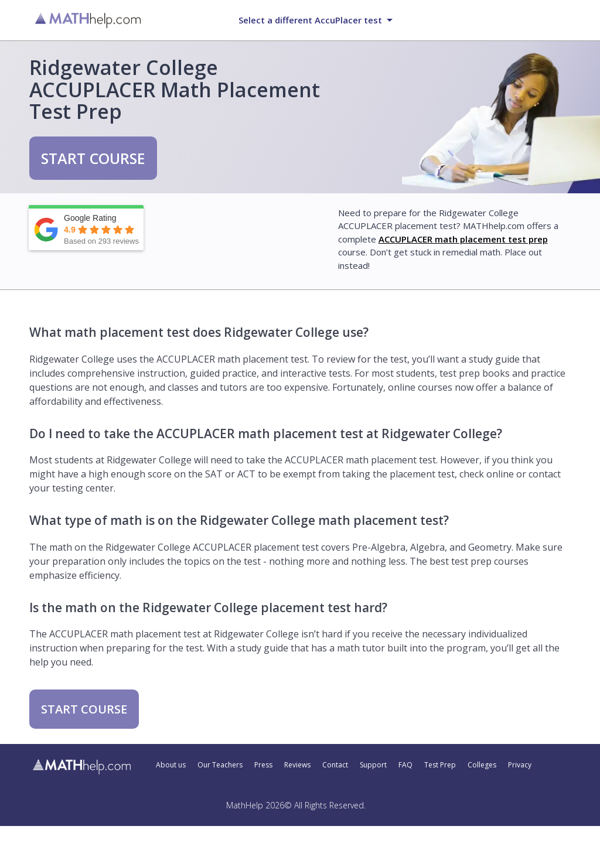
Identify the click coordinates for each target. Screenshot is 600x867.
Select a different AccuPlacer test (310, 20)
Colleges (482, 765)
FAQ (405, 765)
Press (263, 765)
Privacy (519, 765)
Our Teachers (220, 765)
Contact (335, 765)
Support (373, 765)
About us (171, 765)
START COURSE (93, 158)
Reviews (297, 765)
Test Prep (440, 765)
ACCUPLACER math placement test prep (463, 239)
